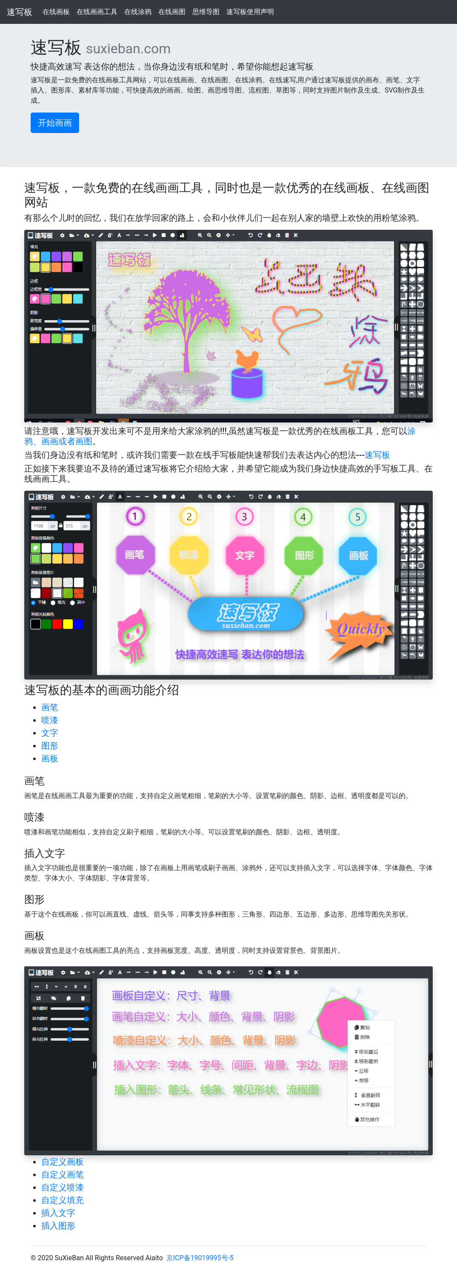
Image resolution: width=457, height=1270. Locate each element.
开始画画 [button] (55, 123)
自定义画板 (62, 1162)
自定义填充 (62, 1200)
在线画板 (56, 11)
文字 (49, 733)
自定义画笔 (62, 1174)
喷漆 (49, 720)
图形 (49, 746)
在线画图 (172, 11)
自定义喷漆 (62, 1187)
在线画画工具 (97, 11)
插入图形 (58, 1226)
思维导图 (206, 11)
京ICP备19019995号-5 (200, 1258)
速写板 (19, 12)
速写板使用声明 (250, 11)
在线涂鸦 (138, 11)
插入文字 (58, 1213)
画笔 (49, 707)
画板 (49, 758)
